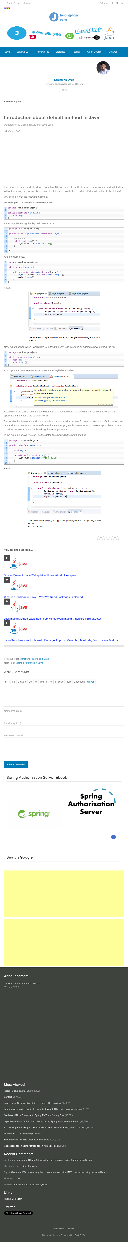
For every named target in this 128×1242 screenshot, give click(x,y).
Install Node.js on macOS (17, 1091)
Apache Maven (30, 1166)
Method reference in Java (29, 663)
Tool (7, 61)
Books (75, 61)
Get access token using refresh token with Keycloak (31, 1146)
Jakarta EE (22, 51)
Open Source (94, 51)
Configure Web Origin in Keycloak (30, 1184)
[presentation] (26, 753)
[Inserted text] (36, 682)
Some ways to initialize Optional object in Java (27, 1139)
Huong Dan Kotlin (13, 1199)
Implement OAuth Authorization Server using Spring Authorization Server (41, 1121)
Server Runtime (42, 61)
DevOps (112, 51)
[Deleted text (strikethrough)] (30, 682)
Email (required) (12, 723)
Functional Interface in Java (34, 658)
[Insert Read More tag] (69, 682)
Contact (27, 3)
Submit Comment (15, 764)
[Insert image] (42, 682)
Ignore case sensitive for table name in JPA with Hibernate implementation (42, 1109)
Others (61, 61)
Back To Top (80, 1235)
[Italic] (9, 682)
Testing (76, 51)
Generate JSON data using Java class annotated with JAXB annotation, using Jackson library (59, 1172)
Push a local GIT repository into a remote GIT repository (32, 1103)
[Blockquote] (22, 682)
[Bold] (6, 682)
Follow (64, 90)
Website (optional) (14, 735)
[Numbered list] (51, 682)
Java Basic (47, 124)
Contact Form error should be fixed (22, 983)
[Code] (61, 682)
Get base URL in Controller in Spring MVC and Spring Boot (34, 1115)
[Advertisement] (64, 159)
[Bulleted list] (47, 682)
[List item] (55, 682)
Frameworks (42, 51)
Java (7, 51)
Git (18, 1178)
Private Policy (12, 3)
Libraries (60, 51)
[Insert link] (14, 682)
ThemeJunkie (67, 1235)
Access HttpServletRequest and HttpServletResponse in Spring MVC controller (44, 1127)
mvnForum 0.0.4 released (17, 1133)
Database (22, 61)
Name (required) (13, 711)
